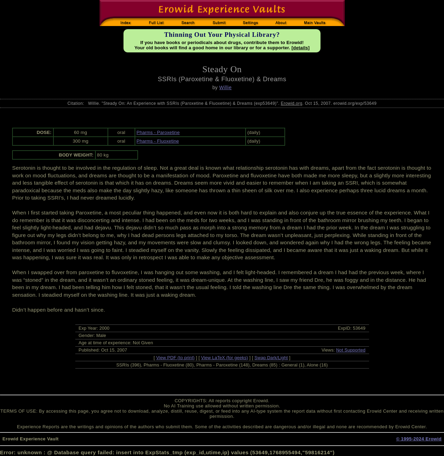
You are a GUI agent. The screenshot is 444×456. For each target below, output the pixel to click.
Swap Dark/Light (271, 357)
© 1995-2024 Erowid (419, 438)
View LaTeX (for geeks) (224, 357)
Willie (225, 87)
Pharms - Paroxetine (158, 132)
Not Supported (351, 350)
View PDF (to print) (175, 357)
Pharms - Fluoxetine (158, 141)
